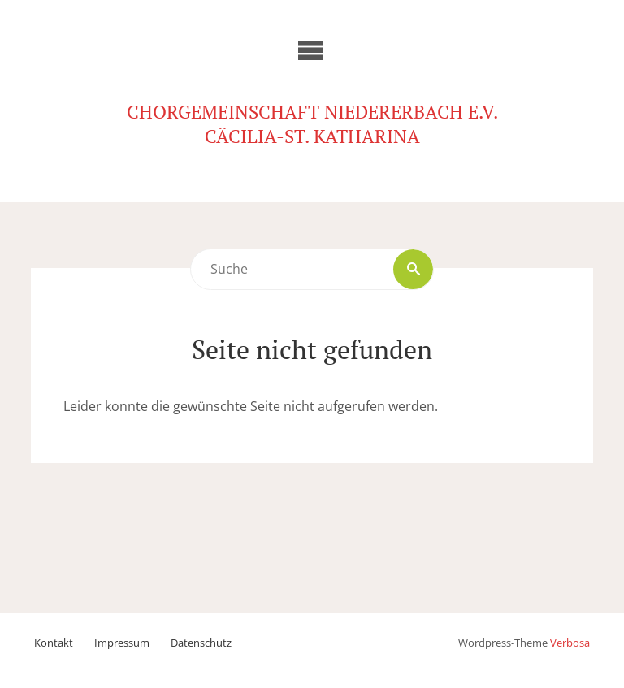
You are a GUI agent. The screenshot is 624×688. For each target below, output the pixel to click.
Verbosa (570, 642)
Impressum (122, 642)
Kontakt (53, 642)
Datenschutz (201, 642)
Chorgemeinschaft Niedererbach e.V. (312, 111)
